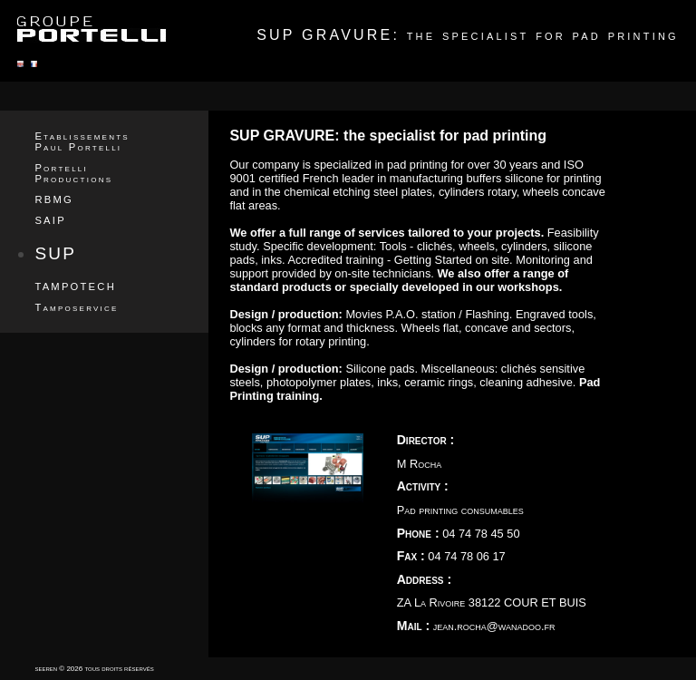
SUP (55, 253)
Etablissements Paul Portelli (81, 141)
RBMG (53, 199)
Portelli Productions (73, 173)
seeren (45, 669)
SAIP (49, 220)
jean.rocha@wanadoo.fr (494, 626)
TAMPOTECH (75, 286)
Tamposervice (76, 307)
